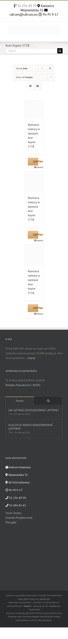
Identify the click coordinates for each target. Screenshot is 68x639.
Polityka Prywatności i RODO (22, 385)
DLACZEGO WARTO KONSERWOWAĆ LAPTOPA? (30, 426)
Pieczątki (10, 522)
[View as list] (37, 86)
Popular (20, 400)
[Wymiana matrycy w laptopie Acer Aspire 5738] (34, 110)
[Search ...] (31, 50)
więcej (31, 358)
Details (38, 167)
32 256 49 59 (26, 6)
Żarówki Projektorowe (18, 517)
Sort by (21, 68)
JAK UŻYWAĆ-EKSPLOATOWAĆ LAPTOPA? (33, 410)
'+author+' (27, 606)
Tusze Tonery (13, 513)
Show (24, 77)
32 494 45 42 (15, 505)
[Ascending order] (49, 68)
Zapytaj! (35, 161)
